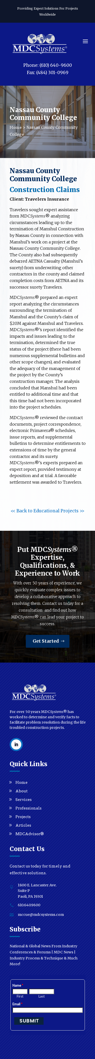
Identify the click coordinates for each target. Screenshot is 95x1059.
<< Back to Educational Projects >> (47, 511)
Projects (23, 817)
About (21, 791)
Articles (23, 825)
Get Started (46, 641)
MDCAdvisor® (29, 834)
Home (21, 782)
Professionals (28, 808)
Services (23, 799)
